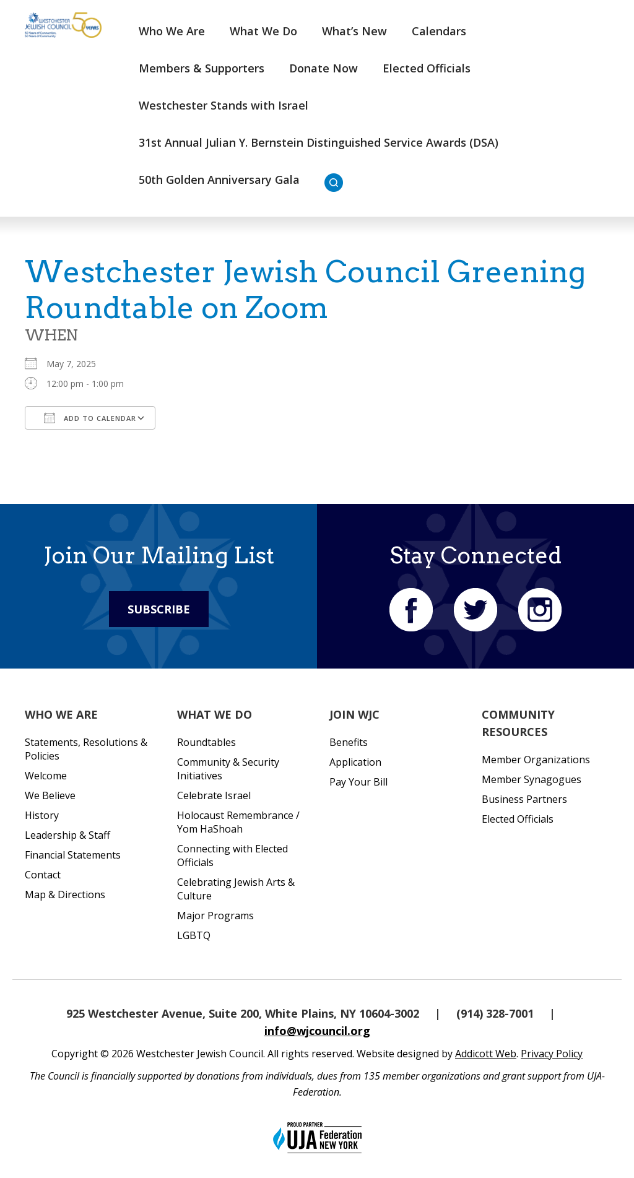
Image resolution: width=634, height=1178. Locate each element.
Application (355, 762)
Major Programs (215, 915)
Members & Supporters (201, 68)
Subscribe (159, 609)
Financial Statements (73, 855)
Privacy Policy (552, 1053)
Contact (43, 874)
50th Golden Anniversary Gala (219, 179)
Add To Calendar (90, 417)
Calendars (439, 31)
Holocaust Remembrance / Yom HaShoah (238, 822)
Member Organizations (536, 759)
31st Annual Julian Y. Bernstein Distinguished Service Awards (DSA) (318, 142)
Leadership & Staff (67, 835)
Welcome (46, 775)
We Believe (50, 795)
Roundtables (206, 742)
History (42, 815)
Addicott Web (485, 1053)
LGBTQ (194, 935)
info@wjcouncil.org (317, 1030)
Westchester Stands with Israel (223, 105)
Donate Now (323, 68)
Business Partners (524, 799)
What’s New (354, 31)
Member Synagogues (531, 779)
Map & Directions (65, 894)
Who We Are (172, 31)
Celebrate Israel (214, 795)
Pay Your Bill (358, 782)
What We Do (263, 31)
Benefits (348, 742)
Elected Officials (427, 68)
